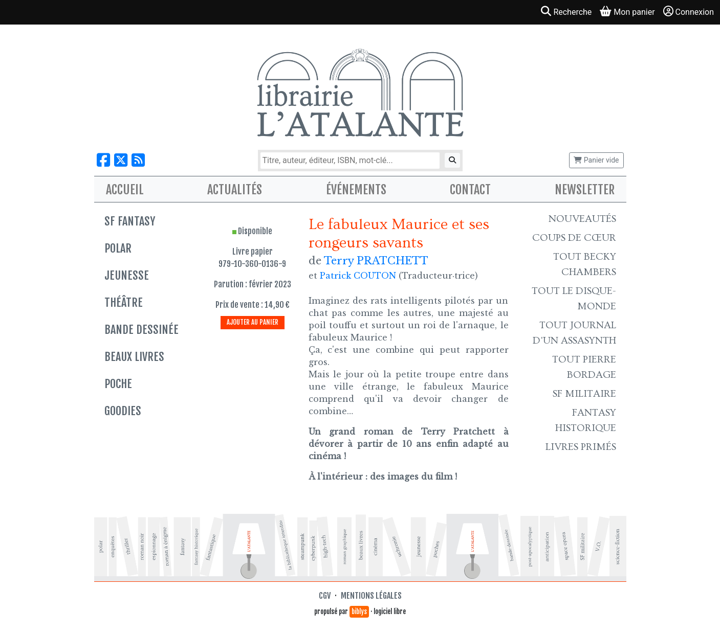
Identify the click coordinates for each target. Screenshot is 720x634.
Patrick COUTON (358, 275)
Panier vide (596, 160)
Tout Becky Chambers (584, 264)
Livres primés (581, 446)
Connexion (688, 11)
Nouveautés (582, 218)
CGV (325, 596)
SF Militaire (584, 393)
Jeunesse (126, 275)
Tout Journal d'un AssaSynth (574, 333)
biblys (359, 611)
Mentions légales (371, 596)
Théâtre (123, 302)
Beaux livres (134, 357)
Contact (470, 189)
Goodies (122, 411)
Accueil (125, 189)
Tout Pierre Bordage (584, 367)
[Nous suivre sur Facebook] (103, 160)
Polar (118, 248)
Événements (356, 189)
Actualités (234, 189)
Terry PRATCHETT (376, 261)
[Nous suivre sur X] (120, 160)
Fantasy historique (585, 420)
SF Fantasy (129, 221)
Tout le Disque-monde (574, 298)
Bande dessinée (141, 329)
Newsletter (585, 189)
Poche (118, 384)
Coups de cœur (574, 237)
